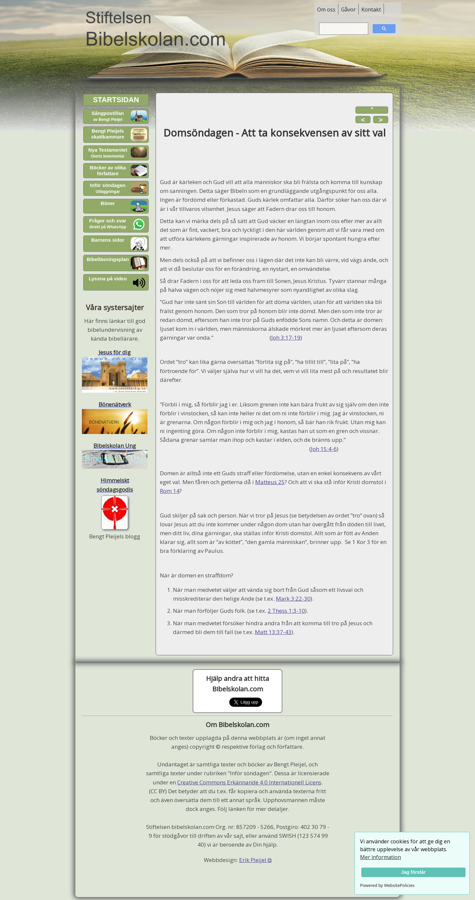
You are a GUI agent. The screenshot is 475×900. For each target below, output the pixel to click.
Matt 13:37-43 (273, 632)
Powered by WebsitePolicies (387, 885)
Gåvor (348, 9)
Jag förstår (413, 872)
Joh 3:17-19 (285, 337)
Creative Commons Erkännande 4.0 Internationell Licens (249, 782)
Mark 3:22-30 (293, 598)
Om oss (326, 9)
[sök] (343, 29)
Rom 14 (170, 491)
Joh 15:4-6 (324, 449)
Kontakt (371, 9)
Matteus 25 (270, 482)
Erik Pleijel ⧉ (255, 860)
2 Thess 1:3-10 (286, 610)
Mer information (380, 857)
